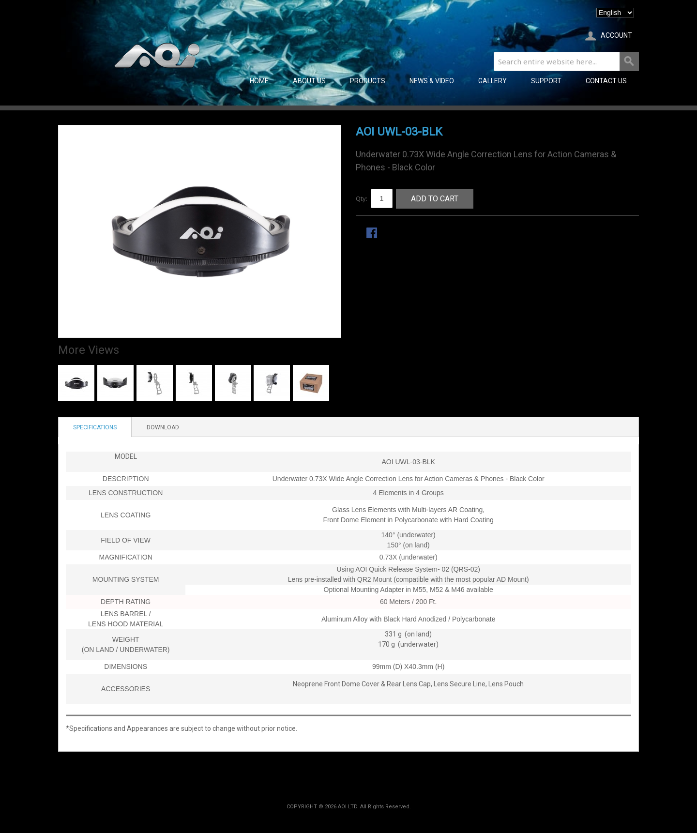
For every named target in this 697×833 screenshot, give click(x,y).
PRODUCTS (367, 81)
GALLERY (492, 81)
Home (259, 81)
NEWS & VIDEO (431, 81)
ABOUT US (309, 81)
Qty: (361, 198)
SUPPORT (546, 81)
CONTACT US (606, 81)
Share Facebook (372, 233)
